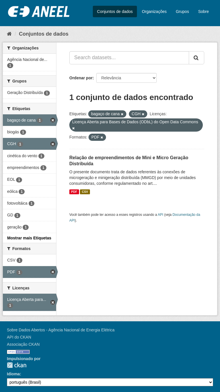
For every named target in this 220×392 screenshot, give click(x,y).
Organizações (154, 11)
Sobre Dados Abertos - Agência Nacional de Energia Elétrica (61, 330)
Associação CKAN (23, 344)
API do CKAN (19, 337)
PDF (74, 191)
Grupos (182, 11)
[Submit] (196, 57)
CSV (85, 191)
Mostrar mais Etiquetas (29, 238)
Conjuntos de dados (115, 11)
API (160, 215)
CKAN (16, 365)
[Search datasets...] (129, 57)
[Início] (9, 34)
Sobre (203, 11)
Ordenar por (81, 78)
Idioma (13, 374)
